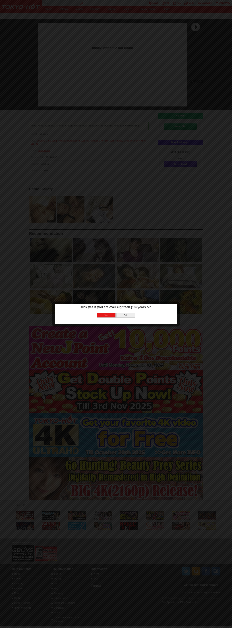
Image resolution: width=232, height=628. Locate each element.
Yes (106, 286)
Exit (126, 286)
